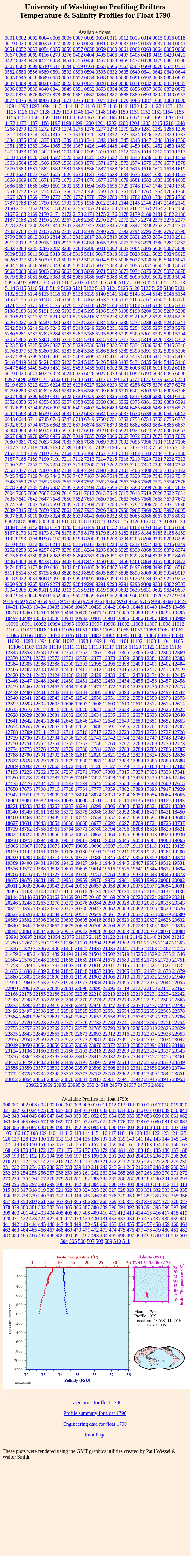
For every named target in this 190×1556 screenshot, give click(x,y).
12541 (25, 698)
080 (157, 1121)
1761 (124, 191)
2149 (180, 203)
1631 (89, 174)
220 (95, 1161)
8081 (180, 516)
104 (183, 1127)
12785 (150, 749)
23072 (109, 1045)
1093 (34, 106)
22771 (67, 1028)
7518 (124, 476)
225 (139, 1161)
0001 (10, 37)
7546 (169, 476)
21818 (136, 965)
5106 (112, 282)
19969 (81, 880)
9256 (169, 578)
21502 (109, 954)
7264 (135, 464)
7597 (124, 487)
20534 (53, 914)
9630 (135, 590)
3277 (124, 242)
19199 (109, 851)
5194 (78, 311)
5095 (10, 282)
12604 (39, 703)
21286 (67, 942)
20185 (95, 897)
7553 (44, 481)
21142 (136, 937)
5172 (21, 305)
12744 (123, 738)
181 (122, 1150)
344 (77, 1195)
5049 (67, 265)
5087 (101, 277)
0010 (101, 37)
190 (15, 1156)
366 (86, 1201)
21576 (25, 960)
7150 (112, 447)
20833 (178, 925)
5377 (21, 351)
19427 (81, 863)
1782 (135, 197)
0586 (33, 72)
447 (60, 1224)
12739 (81, 738)
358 (15, 1201)
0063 (146, 49)
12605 (53, 703)
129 (33, 1138)
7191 (55, 459)
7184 (158, 453)
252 (6, 1173)
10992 (40, 624)
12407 (25, 669)
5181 (124, 305)
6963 (180, 430)
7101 (158, 442)
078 (139, 1121)
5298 (112, 333)
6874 (89, 424)
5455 (89, 368)
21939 (164, 977)
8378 (21, 555)
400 (15, 1212)
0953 (180, 94)
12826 (178, 755)
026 (51, 1110)
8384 (78, 555)
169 (15, 1150)
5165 (124, 299)
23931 (109, 1079)
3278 (135, 242)
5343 (158, 345)
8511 (10, 572)
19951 (67, 880)
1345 (124, 140)
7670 (169, 498)
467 (51, 1230)
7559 (89, 481)
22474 (137, 1005)
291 (166, 1178)
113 (77, 1133)
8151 (101, 527)
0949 (169, 94)
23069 (81, 1045)
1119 (123, 106)
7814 (158, 504)
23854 (25, 1079)
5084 (67, 277)
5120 (66, 288)
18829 (39, 834)
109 (43, 1133)
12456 (150, 681)
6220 (21, 385)
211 (15, 1161)
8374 (180, 550)
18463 (25, 817)
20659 (39, 925)
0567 (123, 66)
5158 (44, 299)
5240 (169, 322)
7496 (101, 476)
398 (183, 1207)
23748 (53, 1073)
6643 (10, 419)
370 (122, 1201)
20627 (150, 920)
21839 (39, 971)
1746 (135, 185)
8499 (158, 567)
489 (60, 1235)
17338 (164, 772)
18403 (137, 812)
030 (86, 1110)
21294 (95, 942)
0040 (169, 43)
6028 (112, 373)
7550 (21, 481)
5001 (101, 248)
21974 (67, 982)
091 (68, 1127)
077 (130, 1121)
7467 (78, 476)
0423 (21, 60)
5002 (112, 248)
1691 (55, 185)
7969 (146, 510)
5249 (89, 328)
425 (51, 1218)
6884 (158, 424)
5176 (67, 305)
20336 (164, 903)
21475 (178, 948)
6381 (146, 402)
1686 (10, 185)
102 (166, 1127)
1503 (55, 151)
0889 (135, 94)
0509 (33, 66)
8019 (44, 516)
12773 (178, 743)
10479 (109, 612)
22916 (123, 1033)
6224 (55, 385)
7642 (33, 498)
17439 (150, 777)
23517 (137, 1062)
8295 (101, 550)
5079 (10, 277)
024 (33, 1110)
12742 (109, 738)
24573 (116, 1085)
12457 (164, 681)
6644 (21, 419)
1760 (112, 191)
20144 (11, 897)
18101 (95, 800)
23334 (150, 1051)
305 (104, 1184)
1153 (157, 111)
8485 (89, 567)
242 (104, 1167)
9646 (33, 595)
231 (6, 1167)
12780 (81, 749)
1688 (33, 185)
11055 (122, 629)
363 (60, 1201)
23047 (178, 1039)
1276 (89, 129)
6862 (55, 424)
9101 (124, 578)
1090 (180, 100)
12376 (81, 658)
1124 (178, 106)
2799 (10, 237)
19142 (25, 851)
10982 (81, 618)
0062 (135, 49)
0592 (67, 72)
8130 (169, 521)
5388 (112, 351)
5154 (180, 294)
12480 (25, 692)
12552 (123, 698)
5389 (124, 351)
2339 (44, 225)
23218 (95, 1051)
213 (33, 1161)
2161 (124, 208)
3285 (33, 248)
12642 (25, 720)
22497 (25, 1011)
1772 (55, 197)
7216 (123, 459)
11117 (108, 646)
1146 (78, 111)
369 (113, 1201)
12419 (178, 669)
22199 (67, 994)
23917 (95, 1079)
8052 (112, 516)
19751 (95, 874)
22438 (67, 1005)
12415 (122, 669)
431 (104, 1218)
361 (42, 1201)
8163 (146, 527)
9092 (67, 578)
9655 (67, 595)
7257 (67, 464)
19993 (137, 880)
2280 (33, 225)
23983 (60, 1085)
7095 (135, 442)
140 (130, 1138)
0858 (158, 89)
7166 (89, 453)
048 (60, 1116)
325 (95, 1190)
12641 (11, 720)
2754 (169, 225)
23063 (67, 1045)
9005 (157, 572)
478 (148, 1230)
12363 (95, 652)
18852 (67, 834)
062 (183, 1116)
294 (6, 1184)
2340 (55, 225)
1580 (21, 168)
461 (183, 1224)
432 (113, 1218)
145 (175, 1138)
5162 (89, 299)
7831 (169, 504)
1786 (180, 197)
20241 (178, 897)
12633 (81, 715)
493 (95, 1235)
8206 (146, 538)
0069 (33, 55)
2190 (44, 220)
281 (77, 1178)
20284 (95, 903)
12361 (67, 652)
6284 (67, 390)
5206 (158, 311)
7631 (180, 493)
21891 (67, 977)
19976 (109, 880)
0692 (146, 77)
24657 (130, 1085)
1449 (124, 146)
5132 (10, 294)
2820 (124, 237)
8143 (44, 527)
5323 (10, 345)
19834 (137, 874)
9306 (33, 590)
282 (86, 1178)
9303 (180, 584)
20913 (67, 931)
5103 (78, 282)
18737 (178, 823)
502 (175, 1235)
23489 (67, 1062)
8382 (55, 555)
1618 (169, 168)
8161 (124, 527)
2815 (67, 237)
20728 (137, 925)
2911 (180, 237)
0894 (158, 94)
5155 (10, 299)
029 (77, 1110)
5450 (44, 368)
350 (130, 1195)
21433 (95, 948)
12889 (11, 766)
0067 (10, 55)
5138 (78, 294)
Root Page (94, 1434)
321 (60, 1190)
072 (86, 1121)
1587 (101, 168)
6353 (21, 402)
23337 (164, 1051)
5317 (123, 339)
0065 (169, 49)
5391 (146, 351)
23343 (178, 1051)
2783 (21, 231)
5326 (44, 345)
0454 (67, 60)
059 (157, 1116)
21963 (39, 982)
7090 (112, 442)
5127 (146, 288)
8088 (44, 521)
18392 (123, 812)
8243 (157, 544)
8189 (180, 533)
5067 (67, 271)
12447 (25, 681)
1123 (167, 106)
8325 (124, 550)
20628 (164, 920)
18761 (53, 829)
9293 (112, 584)
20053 (81, 886)
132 (60, 1138)
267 (139, 1173)
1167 (134, 117)
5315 (100, 339)
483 (6, 1235)
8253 (21, 550)
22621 (53, 1016)
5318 (135, 339)
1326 (146, 134)
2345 (112, 225)
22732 (95, 1022)
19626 (123, 868)
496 (122, 1235)
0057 (78, 49)
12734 (53, 738)
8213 (44, 544)
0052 (21, 49)
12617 (39, 709)
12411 (81, 669)
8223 (112, 544)
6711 (32, 419)
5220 (123, 316)
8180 (112, 533)
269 (157, 1173)
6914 (44, 430)
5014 (66, 254)
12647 (95, 720)
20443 (95, 908)
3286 (44, 248)
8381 (44, 555)
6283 (55, 390)
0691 (135, 77)
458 (157, 1224)
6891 (33, 430)
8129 (157, 521)
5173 (33, 305)
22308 (164, 999)
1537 (158, 157)
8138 (10, 527)
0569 (146, 66)
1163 (89, 117)
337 (15, 1195)
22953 (178, 1033)
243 (113, 1167)
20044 (67, 886)
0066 (180, 49)
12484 (81, 692)
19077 (67, 846)
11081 (81, 635)
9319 (100, 590)
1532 (112, 157)
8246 (169, 544)
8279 (67, 550)
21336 (150, 942)
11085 (122, 635)
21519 (123, 954)
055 (122, 1116)
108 (34, 1133)
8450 (101, 561)
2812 (33, 237)
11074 (54, 635)
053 (104, 1116)
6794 (33, 424)
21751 (178, 960)
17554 (123, 783)
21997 (137, 982)
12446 (11, 681)
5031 (67, 259)
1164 (101, 117)
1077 (101, 100)
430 (95, 1218)
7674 (10, 504)
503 (183, 1235)
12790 (25, 755)
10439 (95, 607)
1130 (67, 111)
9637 (180, 590)
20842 (11, 931)
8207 (158, 538)
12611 (137, 703)
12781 (95, 749)
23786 (109, 1073)
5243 (21, 328)
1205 (145, 123)
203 (130, 1156)
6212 (168, 379)
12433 (137, 675)
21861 (109, 971)
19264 (164, 851)
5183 (146, 305)
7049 (78, 436)
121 (147, 1133)
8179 (101, 533)
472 (95, 1230)
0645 (10, 77)
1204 (134, 123)
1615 (135, 168)
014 (130, 1104)
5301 (146, 333)
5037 (135, 259)
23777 (81, 1073)
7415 (169, 470)
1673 (67, 180)
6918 (89, 430)
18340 (11, 812)
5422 (55, 362)
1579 (10, 168)
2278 (10, 225)
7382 (55, 470)
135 (86, 1138)
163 (148, 1144)
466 (42, 1230)
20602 (53, 920)
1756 (67, 191)
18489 (53, 817)
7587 (55, 487)
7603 (180, 487)
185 (157, 1150)
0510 (44, 66)
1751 (10, 191)
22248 (25, 999)
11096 (54, 641)
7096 (146, 442)
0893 (146, 94)
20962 (137, 931)
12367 (150, 652)
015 (139, 1104)
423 (33, 1218)
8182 (124, 533)
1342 (101, 140)
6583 (21, 413)
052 (95, 1116)
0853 (101, 89)
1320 (89, 134)
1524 (78, 157)
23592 (53, 1068)
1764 (158, 191)
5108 (135, 282)
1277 (101, 129)
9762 (111, 601)
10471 (95, 612)
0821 (44, 83)
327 (113, 1190)
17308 (109, 772)
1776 (67, 197)
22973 (81, 1039)
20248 (25, 903)
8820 (66, 572)
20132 (108, 891)
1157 (22, 117)
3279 (146, 242)
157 (95, 1144)
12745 (137, 738)
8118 (89, 521)
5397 (10, 356)
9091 (55, 578)
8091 (55, 521)
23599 (95, 1068)
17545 (95, 783)
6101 (44, 379)
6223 (44, 385)
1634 (124, 174)
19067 (25, 846)
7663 (124, 498)
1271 (33, 129)
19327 (81, 857)
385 (68, 1207)
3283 (10, 248)
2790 (101, 231)
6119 (112, 379)
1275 (78, 129)
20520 (164, 908)
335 (183, 1190)
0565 (100, 66)
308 (130, 1184)
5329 (78, 345)
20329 (137, 903)
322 (68, 1190)
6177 (146, 379)
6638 (135, 413)
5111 (158, 282)
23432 (109, 1056)
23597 (81, 1068)
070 (68, 1121)
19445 (123, 863)
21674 (95, 960)
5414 (146, 356)
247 (148, 1167)
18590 (137, 817)
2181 (158, 214)
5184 (158, 305)
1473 (21, 151)
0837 (21, 89)
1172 (10, 123)
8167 (10, 533)
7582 (21, 487)
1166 (123, 117)
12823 (137, 755)
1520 (33, 157)
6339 (157, 396)
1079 (124, 100)
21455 (137, 948)
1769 (33, 197)
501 (166, 1235)
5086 (89, 277)
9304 (10, 590)
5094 (180, 277)
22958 (25, 1039)
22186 (53, 994)
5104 (90, 282)
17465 (164, 777)
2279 (21, 225)
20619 (109, 920)
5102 (67, 282)
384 (60, 1207)
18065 (178, 794)
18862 (95, 834)
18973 (25, 840)
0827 (89, 83)
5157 (33, 299)
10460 (25, 612)
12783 (123, 749)
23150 (39, 1051)
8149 (89, 527)
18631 (25, 823)
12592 (11, 703)
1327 (158, 134)
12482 (53, 692)
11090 (163, 635)
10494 (164, 612)
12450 (67, 681)
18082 (39, 800)
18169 (164, 800)
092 (77, 1127)
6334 (100, 396)
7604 (10, 493)
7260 (89, 464)
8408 (21, 561)
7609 (55, 493)
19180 (81, 851)
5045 (21, 265)
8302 (112, 550)
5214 (66, 316)
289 (148, 1178)
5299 (124, 333)
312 (165, 1184)
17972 (39, 794)
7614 (112, 493)
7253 (44, 464)
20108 (39, 891)
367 (95, 1201)
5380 (44, 351)
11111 (68, 646)
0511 (55, 66)
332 (157, 1190)
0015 (157, 37)
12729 (11, 738)
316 (15, 1190)
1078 (112, 100)
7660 (101, 498)
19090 (95, 846)
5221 (135, 316)
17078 (81, 766)
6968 (21, 436)
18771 (81, 829)
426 (60, 1218)
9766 (156, 601)
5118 (43, 288)
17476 (25, 783)
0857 (146, 89)
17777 (95, 789)
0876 (33, 94)
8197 (55, 538)
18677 (95, 823)
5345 (169, 345)
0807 (10, 83)
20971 (164, 931)
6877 (101, 424)
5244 (33, 328)
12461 (39, 686)
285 (113, 1178)
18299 (95, 806)
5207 (169, 311)
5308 (44, 339)
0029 (78, 43)
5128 (157, 288)
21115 (95, 937)
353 (157, 1195)
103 (175, 1127)
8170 (21, 533)
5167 (146, 299)
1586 (89, 168)
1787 (10, 203)
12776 (39, 749)
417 (165, 1212)
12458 (178, 681)
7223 (180, 459)
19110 (137, 846)
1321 (101, 134)
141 (139, 1138)
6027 (101, 373)
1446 (101, 146)
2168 (21, 214)
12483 (67, 692)
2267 (67, 220)
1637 (146, 174)
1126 (22, 111)
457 (148, 1224)
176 (77, 1150)
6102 (56, 379)
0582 (10, 72)
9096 (101, 578)
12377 (95, 658)
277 (42, 1178)
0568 (135, 66)
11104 (163, 641)
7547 (180, 476)
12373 (53, 658)
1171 (179, 117)
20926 (95, 931)
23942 (137, 1079)
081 (166, 1121)
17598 (150, 783)
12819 (81, 755)
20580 (178, 914)
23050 (25, 1045)
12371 (25, 658)
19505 (150, 863)
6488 (158, 407)
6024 (67, 373)
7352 (180, 464)
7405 (135, 470)
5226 (10, 322)
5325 (33, 345)
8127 (146, 521)
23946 (164, 1079)
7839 (10, 510)
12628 (11, 715)
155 (77, 1144)
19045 (123, 840)
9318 (89, 590)
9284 (78, 584)
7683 (33, 504)
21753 (11, 965)
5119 (55, 288)
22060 (11, 988)
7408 (146, 470)
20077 (150, 886)
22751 (164, 1022)
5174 (44, 305)
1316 (55, 134)
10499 (25, 618)
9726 (157, 595)
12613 (164, 703)
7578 (10, 487)
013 (121, 1104)
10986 (137, 618)
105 (7, 1133)
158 (104, 1144)
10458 (11, 612)
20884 (39, 931)
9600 (112, 590)
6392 (10, 407)
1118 (112, 106)
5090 (135, 277)
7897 (78, 510)
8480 (44, 567)
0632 (112, 72)
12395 (95, 664)
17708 (39, 789)
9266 (44, 584)
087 (33, 1127)
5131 (180, 288)
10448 (137, 607)
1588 (112, 168)
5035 (112, 259)
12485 (95, 692)
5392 (158, 351)
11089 (150, 635)
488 (51, 1235)
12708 (11, 732)
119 (129, 1133)
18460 (11, 817)
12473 (123, 686)
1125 (11, 111)
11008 (164, 624)
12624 (137, 709)
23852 (11, 1079)
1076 (89, 100)
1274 (67, 129)
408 (86, 1212)
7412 (158, 470)
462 (6, 1230)
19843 (150, 874)
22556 (150, 1011)
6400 (67, 407)
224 (130, 1161)
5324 (21, 345)
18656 (67, 823)
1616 (146, 168)
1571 (101, 163)
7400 (112, 470)
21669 (81, 960)
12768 (137, 743)
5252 (124, 328)
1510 (101, 151)
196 (68, 1156)
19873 (178, 874)
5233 (89, 322)
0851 (78, 89)
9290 (89, 584)
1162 (78, 117)
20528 (25, 914)
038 (157, 1110)
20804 (150, 925)
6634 (101, 413)
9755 (54, 601)
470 (77, 1230)
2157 (89, 208)
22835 (11, 1033)
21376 (11, 948)
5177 (78, 305)
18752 (25, 829)
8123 (112, 521)
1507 (78, 151)
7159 (33, 453)
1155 (179, 111)
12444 (164, 675)
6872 (67, 424)
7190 (44, 459)
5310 (67, 339)
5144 (146, 294)
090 (60, 1127)
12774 (11, 749)
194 (51, 1156)
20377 (67, 908)
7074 (146, 436)
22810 (150, 1028)
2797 (169, 231)
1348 (158, 140)
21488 (39, 954)
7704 (89, 504)
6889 (21, 430)
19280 (178, 851)
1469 (180, 146)
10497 (11, 618)
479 (157, 1230)
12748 (164, 738)
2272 (124, 220)
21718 (150, 960)
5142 (124, 294)
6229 (112, 385)
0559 (78, 66)
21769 (25, 965)
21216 (177, 937)
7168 (112, 453)
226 (148, 1161)
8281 (78, 550)
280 (68, 1178)
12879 (67, 760)
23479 (25, 1062)
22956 (11, 1039)
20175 (81, 897)
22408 (39, 1005)
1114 (68, 106)
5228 (33, 322)
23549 (178, 1062)
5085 (78, 277)
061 (175, 1116)
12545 (67, 698)
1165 (112, 117)
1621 (10, 174)
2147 (158, 203)
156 (86, 1144)
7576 (180, 481)
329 (130, 1190)
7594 (89, 487)
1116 (90, 106)
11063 (177, 629)
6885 (169, 424)
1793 (67, 203)
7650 (67, 498)
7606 (33, 493)
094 (95, 1127)
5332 (112, 345)
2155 (67, 208)
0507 (10, 66)
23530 (164, 1062)
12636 (123, 715)
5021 (146, 254)
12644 (53, 720)
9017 (180, 572)
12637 (137, 715)
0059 (101, 49)
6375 (135, 402)
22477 (150, 1005)
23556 (11, 1068)
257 (51, 1173)
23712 (11, 1073)
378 (6, 1207)
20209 (123, 897)
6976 (67, 436)
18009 (53, 794)
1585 (78, 168)
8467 (158, 561)
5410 (101, 356)
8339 (135, 550)
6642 (180, 413)
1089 (169, 100)
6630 (55, 413)
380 (24, 1207)
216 (59, 1161)
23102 (164, 1045)
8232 (135, 544)
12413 (108, 669)
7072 (135, 436)
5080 (21, 277)
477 (139, 1230)
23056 (53, 1045)
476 (130, 1230)
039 (166, 1110)
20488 (123, 908)
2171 (55, 214)
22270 (81, 999)
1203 (123, 123)
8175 (67, 533)
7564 (112, 481)
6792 (10, 424)
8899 (135, 572)
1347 (146, 140)
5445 (169, 362)
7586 (44, 487)
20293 (109, 903)
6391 (180, 402)
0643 (169, 72)
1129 (56, 111)
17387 (53, 777)
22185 (39, 994)
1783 (146, 197)
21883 (25, 977)
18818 (150, 829)
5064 (33, 271)
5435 (146, 362)
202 (122, 1156)
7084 (55, 442)
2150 (10, 208)
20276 (81, 903)
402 (33, 1212)
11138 (175, 646)
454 (122, 1224)
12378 (109, 658)
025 (42, 1110)
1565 (33, 163)
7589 (67, 487)
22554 (123, 1011)
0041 (180, 43)
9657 (78, 595)
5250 (101, 328)
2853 (146, 237)
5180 (112, 305)
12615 (11, 709)
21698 (137, 960)
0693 (158, 77)
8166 (180, 527)
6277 (169, 385)
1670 (33, 180)
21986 (109, 982)
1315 (44, 134)
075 (113, 1121)
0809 (21, 83)
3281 (169, 242)
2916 (55, 242)
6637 (124, 413)
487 (42, 1235)
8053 (124, 516)
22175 (25, 994)
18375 (81, 812)
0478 (146, 60)
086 (24, 1127)
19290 (11, 857)
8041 (89, 516)
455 (130, 1224)
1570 (89, 163)
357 (6, 1201)
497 (130, 1235)
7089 (101, 442)
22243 (11, 999)
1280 (135, 129)
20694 (81, 925)
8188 (169, 533)
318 (33, 1190)
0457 (101, 60)
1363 (33, 146)
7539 (146, 476)
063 (6, 1121)
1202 (111, 123)
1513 (135, 151)
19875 (11, 880)
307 (122, 1184)
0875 (21, 94)
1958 (89, 203)
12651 (150, 720)
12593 (25, 703)
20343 (178, 903)
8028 (67, 516)
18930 (178, 834)
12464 (67, 686)
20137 (164, 891)
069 (60, 1121)
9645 (21, 595)
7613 (100, 493)
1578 (180, 163)
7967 (135, 510)
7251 (21, 464)
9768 (168, 601)
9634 (169, 590)
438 (166, 1218)
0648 (33, 77)
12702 (164, 726)
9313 (66, 590)
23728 (25, 1073)
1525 (89, 157)
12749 (178, 738)
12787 (178, 749)
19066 (11, 846)
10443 (123, 607)
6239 (124, 385)
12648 (109, 720)
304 (95, 1184)
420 (6, 1218)
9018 (10, 578)
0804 (169, 77)
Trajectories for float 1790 (95, 1402)
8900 (146, 572)
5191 (44, 311)
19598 (53, 868)
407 (77, 1212)
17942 (11, 794)
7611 (78, 493)
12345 (11, 652)
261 (86, 1173)
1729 (124, 185)
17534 (81, 783)
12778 (53, 749)
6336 (123, 396)
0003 (33, 37)
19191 (95, 851)
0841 (55, 89)
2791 (112, 231)
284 (104, 1178)
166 (175, 1144)
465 (33, 1230)
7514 (112, 476)
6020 (21, 373)
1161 (67, 117)
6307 (10, 396)
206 (157, 1156)
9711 (146, 595)
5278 (169, 328)
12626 (164, 709)
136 (95, 1138)
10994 (53, 624)
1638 (158, 174)
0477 (135, 60)
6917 (78, 430)
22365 (178, 999)
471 (86, 1230)
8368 (146, 550)
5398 (21, 356)
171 (33, 1150)
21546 (178, 954)
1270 (21, 129)
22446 (95, 1005)
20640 (11, 925)
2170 (44, 214)
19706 (11, 874)
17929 (178, 789)
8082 (10, 521)
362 (51, 1201)
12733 (39, 738)
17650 (11, 789)
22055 (178, 982)
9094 (78, 578)
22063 (25, 988)
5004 (135, 248)
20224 (150, 897)
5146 (169, 294)
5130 (168, 288)
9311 (44, 590)
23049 (11, 1045)
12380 (137, 658)
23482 (39, 1062)
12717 (95, 732)
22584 (11, 1016)
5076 (158, 271)
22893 (95, 1033)
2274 (146, 220)
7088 (89, 442)
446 (51, 1224)
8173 (44, 533)
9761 (100, 601)
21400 (53, 948)
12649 (123, 720)
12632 (67, 715)
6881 (124, 424)
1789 (33, 203)
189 (6, 1156)
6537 (180, 407)
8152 (112, 527)
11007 (150, 624)
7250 (10, 464)
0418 (146, 55)
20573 (150, 914)
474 (113, 1230)
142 (148, 1138)
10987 (150, 618)
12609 (109, 703)
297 (33, 1184)
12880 (81, 760)
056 (130, 1116)
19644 (150, 868)
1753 (33, 191)
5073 (124, 271)
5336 (146, 345)
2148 (169, 203)
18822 (11, 834)
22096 (109, 988)
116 (103, 1133)
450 (86, 1224)
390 (113, 1207)
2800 (21, 237)
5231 (67, 322)
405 (60, 1212)
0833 (158, 83)
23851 (178, 1073)
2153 (44, 208)
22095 (95, 988)
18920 (164, 834)
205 (148, 1156)
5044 (10, 265)
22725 (67, 1022)
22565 (164, 1011)
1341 (89, 140)
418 (174, 1212)
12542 (39, 698)
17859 (109, 789)
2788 (78, 231)
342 (60, 1195)
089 (51, 1127)
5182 (135, 305)
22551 (109, 1011)
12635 (109, 715)
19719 (39, 874)
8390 (101, 555)
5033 (89, 259)
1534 (124, 157)
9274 (55, 584)
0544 (66, 66)
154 (68, 1144)
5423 (67, 362)
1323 (124, 134)
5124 (112, 288)
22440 (81, 1005)
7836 (180, 504)
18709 (137, 823)
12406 (11, 669)
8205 (135, 538)
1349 (169, 140)
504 (64, 1241)
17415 (81, 777)
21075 (68, 937)
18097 (67, 800)
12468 (81, 686)
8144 (55, 527)
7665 (135, 498)
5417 (180, 356)
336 (6, 1195)
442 (15, 1224)
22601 (25, 1016)
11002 (123, 624)
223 (121, 1161)
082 (175, 1121)
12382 (164, 658)
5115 (21, 288)
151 (42, 1144)
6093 (146, 373)
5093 (169, 277)
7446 (55, 476)
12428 (81, 675)
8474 (10, 567)
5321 (169, 339)
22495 (178, 1005)
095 (104, 1127)
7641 (21, 498)
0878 (55, 94)
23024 (137, 1039)
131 (51, 1138)
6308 (21, 396)
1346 (135, 140)
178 (95, 1150)
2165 (169, 208)
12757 (81, 743)
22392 (25, 1005)
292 (175, 1178)
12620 (81, 709)
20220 (137, 897)
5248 (78, 328)
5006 (158, 248)
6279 (10, 390)
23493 (81, 1062)
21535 (164, 954)
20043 (53, 886)
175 (68, 1150)
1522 (55, 157)
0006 (67, 37)
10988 (164, 618)
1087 (146, 100)
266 (130, 1173)
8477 (33, 567)
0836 (10, 89)
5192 (55, 311)
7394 (89, 470)
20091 (178, 886)
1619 (180, 168)
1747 (146, 185)
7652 (78, 498)
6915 (55, 430)
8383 (67, 555)
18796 (123, 829)
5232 (78, 322)
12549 (81, 698)
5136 (55, 294)
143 (157, 1138)
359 (24, 1201)
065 (24, 1121)
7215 (112, 459)
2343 (89, 225)
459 (166, 1224)
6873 (78, 424)
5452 (67, 368)
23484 (53, 1062)
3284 (21, 248)
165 (166, 1144)
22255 (39, 999)
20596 (39, 920)
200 (104, 1156)
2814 (55, 237)
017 (157, 1104)
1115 (79, 106)
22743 (137, 1022)
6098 (21, 379)
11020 (67, 629)
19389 (11, 863)
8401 (180, 555)
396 (166, 1207)
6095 (169, 373)
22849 (39, 1033)
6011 (157, 368)
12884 (137, 760)
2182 (169, 214)
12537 (178, 692)
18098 (81, 800)
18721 (150, 823)
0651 (67, 77)
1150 (123, 111)
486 (33, 1235)
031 (95, 1110)
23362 (25, 1056)
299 (51, 1184)
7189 (33, 459)
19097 (109, 846)
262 (95, 1173)
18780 (95, 829)
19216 (136, 851)
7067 (124, 436)
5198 (124, 311)
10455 (164, 607)
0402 (78, 55)
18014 (81, 794)
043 (15, 1116)
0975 (21, 100)
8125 (123, 521)
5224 (169, 316)
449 (77, 1224)
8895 (100, 572)
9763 (122, 601)
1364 (44, 146)
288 (139, 1178)
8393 (135, 555)
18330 (178, 806)
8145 (67, 527)
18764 (67, 829)
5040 (169, 259)
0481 (169, 60)
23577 (39, 1068)
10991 (26, 624)
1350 (180, 140)
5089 (124, 277)
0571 (169, 66)
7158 (21, 453)
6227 (89, 385)
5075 (146, 271)
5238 (146, 322)
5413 (135, 356)
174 (60, 1150)
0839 (33, 89)
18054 (150, 794)
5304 (180, 333)
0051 (10, 49)
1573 (124, 163)
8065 (135, 516)
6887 (180, 424)
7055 (89, 436)
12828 (25, 760)
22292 (150, 999)
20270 (53, 903)
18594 (150, 817)
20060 (122, 886)
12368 (164, 652)
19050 (137, 840)
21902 (95, 977)
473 (104, 1230)
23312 (137, 1051)
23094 (150, 1045)
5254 (135, 328)
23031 (150, 1039)
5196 (101, 311)
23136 (25, 1051)
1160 (56, 117)
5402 (67, 356)
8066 (146, 516)
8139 (21, 527)
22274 (95, 999)
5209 (10, 316)
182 (130, 1150)
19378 (178, 857)
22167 (178, 988)
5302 (158, 333)
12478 (178, 686)
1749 (169, 185)
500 (157, 1235)
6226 (78, 385)
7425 (10, 476)
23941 (123, 1079)
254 (24, 1173)
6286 (89, 390)
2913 (21, 242)
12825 (164, 755)
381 (33, 1207)
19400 (25, 863)
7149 (100, 447)
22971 (53, 1039)
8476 (21, 567)
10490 (150, 612)
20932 (109, 931)
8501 (169, 567)
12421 (25, 675)
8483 (78, 567)
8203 (112, 538)
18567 (123, 817)
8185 (158, 533)
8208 (169, 538)
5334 (135, 345)
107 (25, 1133)
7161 (55, 453)
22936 (164, 1033)
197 (77, 1156)
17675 (25, 789)
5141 (112, 294)
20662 (53, 925)
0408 (135, 55)
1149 (112, 111)
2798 (180, 231)
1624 (44, 174)
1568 (67, 163)
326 (104, 1190)
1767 (10, 197)
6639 (146, 413)
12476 (150, 686)
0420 (169, 55)
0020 (21, 43)
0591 (55, 72)
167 (183, 1144)
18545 (81, 817)
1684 (169, 180)
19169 (53, 851)
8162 (135, 527)
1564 (21, 163)
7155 (169, 447)
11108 (41, 646)
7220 (146, 459)
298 (42, 1184)
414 (139, 1212)
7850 (44, 510)
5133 (21, 294)
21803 (67, 965)
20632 (178, 920)
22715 (11, 1022)
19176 (67, 851)
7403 (124, 470)
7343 (146, 464)
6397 (55, 407)
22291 (137, 999)
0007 (78, 37)
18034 (123, 794)
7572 (158, 481)
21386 (39, 948)
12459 (11, 686)
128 (24, 1138)
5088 (112, 277)
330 (139, 1190)
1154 (168, 111)
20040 (39, 886)
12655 (25, 726)
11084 (108, 635)
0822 (55, 83)
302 (77, 1184)
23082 (137, 1045)
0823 (67, 83)
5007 (169, 248)
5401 (55, 356)
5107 (124, 282)
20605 (81, 920)
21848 (81, 971)
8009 (21, 516)
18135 (136, 800)
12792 (53, 755)
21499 (81, 954)
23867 (53, 1079)
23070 (95, 1045)
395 (157, 1207)
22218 (123, 994)
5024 (169, 254)
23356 (11, 1056)
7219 (135, 459)
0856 (135, 89)
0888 (124, 94)
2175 (101, 214)
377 (183, 1201)
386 (77, 1207)
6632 (78, 413)
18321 (150, 806)
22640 (67, 1016)
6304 (158, 390)
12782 (109, 749)
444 (33, 1224)
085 (15, 1127)
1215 (157, 123)
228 (165, 1161)
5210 (21, 316)
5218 (112, 316)
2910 (169, 237)
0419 (157, 55)
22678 (137, 1016)
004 (42, 1104)
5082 (44, 277)
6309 (33, 396)
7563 (101, 481)
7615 (123, 493)
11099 (95, 641)
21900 (81, 977)
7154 (157, 447)
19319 (67, 857)
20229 (164, 897)
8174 (55, 533)
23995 (74, 1085)
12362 (81, 652)
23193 (81, 1051)
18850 (53, 834)
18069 (11, 800)
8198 (67, 538)
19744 (67, 874)
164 (157, 1144)
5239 (158, 322)
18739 (11, 829)
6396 (44, 407)
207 (166, 1156)
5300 (135, 333)
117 (112, 1133)
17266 (53, 772)
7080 (10, 442)
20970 (150, 931)
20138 (178, 891)
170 (24, 1150)
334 (175, 1190)
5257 (158, 328)
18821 (178, 829)
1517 (180, 151)
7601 (169, 487)
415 (148, 1212)
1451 (146, 146)
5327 (55, 345)
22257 (53, 999)
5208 (180, 311)
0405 (100, 55)
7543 (158, 476)
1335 (21, 140)
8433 (44, 561)
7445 (44, 476)
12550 (95, 698)
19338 (95, 857)
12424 (53, 675)
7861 (67, 510)
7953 (112, 510)
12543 (53, 698)
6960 (169, 430)
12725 (150, 732)
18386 (95, 812)
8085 (21, 521)
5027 (21, 259)
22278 (109, 999)
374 (157, 1201)
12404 (178, 664)
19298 (25, 857)
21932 (150, 977)
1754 (44, 191)
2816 (78, 237)
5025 (180, 254)
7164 (67, 453)
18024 (95, 794)
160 (122, 1144)
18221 (11, 806)
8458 (124, 561)
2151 (21, 208)
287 (130, 1178)
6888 (10, 430)
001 (15, 1104)
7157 (10, 453)
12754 (53, 743)
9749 (8, 601)
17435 (137, 777)
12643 (39, 720)
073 (95, 1121)
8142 (33, 527)
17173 (164, 766)
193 (42, 1156)
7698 (55, 504)
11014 (12, 629)
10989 (178, 618)
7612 (89, 493)
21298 (109, 942)
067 (42, 1121)
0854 (112, 89)
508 (99, 1241)
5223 (157, 316)
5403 (78, 356)
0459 (124, 60)
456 (139, 1224)
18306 (109, 806)
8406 (10, 561)
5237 (135, 322)
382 (42, 1207)
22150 (150, 988)
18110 (109, 800)
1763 (146, 191)
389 (104, 1207)
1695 (101, 185)
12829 (39, 760)
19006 (53, 840)
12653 (178, 720)
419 (183, 1212)
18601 (164, 817)
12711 (39, 732)
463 (15, 1230)
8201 (101, 538)
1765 (169, 191)
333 (166, 1190)
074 (104, 1121)
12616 (25, 709)
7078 (169, 436)
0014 (146, 37)
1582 (44, 168)
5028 (33, 259)
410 (104, 1212)
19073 (53, 846)
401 (24, 1212)
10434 (39, 607)
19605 (81, 868)
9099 (112, 578)
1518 (10, 157)
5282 (33, 333)
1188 (44, 123)
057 (139, 1116)
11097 (68, 641)
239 (77, 1167)
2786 (55, 231)
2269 (89, 220)
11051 (81, 629)
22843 (25, 1033)
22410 (53, 1005)
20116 (81, 891)
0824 (78, 83)
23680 (164, 1068)
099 (139, 1127)
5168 (158, 299)
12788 (11, 755)
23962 (32, 1085)
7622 (169, 493)
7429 (33, 476)
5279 (180, 328)
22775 (81, 1028)
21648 (39, 960)
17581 (137, 783)
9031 (33, 578)
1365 (55, 146)
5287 (78, 333)
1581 (33, 168)
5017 (100, 254)
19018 (95, 840)
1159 (44, 117)
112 (68, 1133)
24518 (102, 1085)
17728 (67, 789)
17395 (67, 777)
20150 (39, 897)
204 (139, 1156)
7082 (33, 442)
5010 (21, 254)
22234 (164, 994)
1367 (78, 146)
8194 (33, 538)
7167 (101, 453)
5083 (55, 277)
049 (68, 1116)
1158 (33, 117)
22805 (137, 1028)
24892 (157, 1085)
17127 (109, 766)
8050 (101, 516)
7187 (10, 459)
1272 (44, 129)
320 (51, 1190)
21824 (150, 965)
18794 (109, 829)
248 (157, 1167)
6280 (21, 390)
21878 (164, 971)
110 (51, 1133)
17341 (178, 772)
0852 (89, 89)
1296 (180, 129)
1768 (21, 197)
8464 (146, 561)
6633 (89, 413)
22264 (67, 999)
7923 (89, 510)
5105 (101, 282)
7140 (78, 447)
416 (157, 1212)
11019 (54, 629)
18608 (178, 817)
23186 (67, 1051)
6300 (112, 390)
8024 (55, 516)
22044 (164, 982)
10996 (81, 624)
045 (33, 1116)
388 (95, 1207)
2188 (21, 220)
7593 (78, 487)
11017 (26, 629)
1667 (180, 174)
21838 (25, 971)
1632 (101, 174)
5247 (67, 328)
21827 (164, 965)
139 (122, 1138)
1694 (89, 185)
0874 (10, 94)
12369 (178, 652)
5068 (78, 271)
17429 (123, 777)
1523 (67, 157)
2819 (112, 237)
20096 (11, 891)
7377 (21, 470)
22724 (53, 1022)
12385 (25, 664)
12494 (137, 692)
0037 (158, 43)
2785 (44, 231)
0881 (78, 94)
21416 (67, 948)
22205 (81, 994)
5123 (100, 288)
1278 (112, 129)
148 (15, 1144)
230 (183, 1161)
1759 (101, 191)
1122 (156, 106)
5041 (180, 259)
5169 (169, 299)
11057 (136, 629)
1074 (67, 100)
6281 (33, 390)
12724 (136, 732)
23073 (123, 1045)
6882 (135, 424)
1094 (45, 106)
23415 (95, 1056)
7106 (180, 442)
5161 (78, 299)
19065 (178, 840)
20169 (67, 897)
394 (148, 1207)
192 (33, 1156)
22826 (164, 1028)
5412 (123, 356)
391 (122, 1207)
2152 (33, 208)
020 (183, 1104)
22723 (39, 1022)
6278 (180, 385)
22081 (67, 988)
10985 (123, 618)
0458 (112, 60)
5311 (78, 339)
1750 (180, 185)
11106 (14, 646)
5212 (44, 316)
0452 (44, 60)
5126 (134, 288)
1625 (55, 174)
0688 (101, 77)
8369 (158, 550)
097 (122, 1127)
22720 (25, 1022)
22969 (39, 1039)
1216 (168, 123)
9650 (44, 595)
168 (6, 1150)
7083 (44, 442)
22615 (39, 1016)
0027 (55, 43)
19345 (109, 857)
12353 (25, 652)
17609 (164, 783)
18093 (53, 800)
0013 (135, 37)
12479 (11, 692)
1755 (55, 191)
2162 (135, 208)
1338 (55, 140)
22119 (123, 988)
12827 (11, 760)
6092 (135, 373)
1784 (158, 197)
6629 (44, 413)
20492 (137, 908)
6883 (146, 424)
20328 (123, 903)
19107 (123, 846)
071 (77, 1121)
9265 (33, 584)
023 (24, 1110)
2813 (44, 237)
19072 (39, 846)
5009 (10, 254)
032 (104, 1110)
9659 (89, 595)
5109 (147, 282)
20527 (11, 914)
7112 (21, 447)
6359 (89, 402)
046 (42, 1116)
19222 (150, 851)
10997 (95, 624)
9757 (65, 601)
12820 (95, 755)
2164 (158, 208)
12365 (123, 652)
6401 (78, 407)
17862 (123, 789)
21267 (25, 942)
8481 (55, 567)
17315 (123, 772)
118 (120, 1133)
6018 (180, 368)
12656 (39, 726)
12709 (25, 732)
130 (42, 1138)
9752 (31, 601)
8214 (55, 544)
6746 (55, 419)
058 (148, 1116)
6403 (89, 407)
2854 (158, 237)
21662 (53, 960)
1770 (44, 197)
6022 (44, 373)
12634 (95, 715)
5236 (124, 322)
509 (108, 1241)
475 (122, 1230)
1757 (78, 191)
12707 (178, 726)
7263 (124, 464)
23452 (150, 1056)
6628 (33, 413)
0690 (124, 77)
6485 (135, 407)
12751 (25, 743)
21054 (54, 937)
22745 (150, 1022)
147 (6, 1144)
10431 (11, 607)
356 (183, 1195)
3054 (89, 242)
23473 (11, 1062)
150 (33, 1144)
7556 (55, 481)
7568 (135, 481)
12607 (81, 703)
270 (166, 1173)
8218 (100, 544)
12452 (95, 681)
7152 (135, 447)
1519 (21, 157)
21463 (150, 948)
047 (51, 1116)
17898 (150, 789)
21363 (178, 942)
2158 (101, 208)
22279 (123, 999)
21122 (109, 937)
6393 (21, 407)
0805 (180, 77)
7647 (44, 498)
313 (174, 1184)
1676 (89, 180)
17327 (137, 772)
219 (86, 1161)
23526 (150, 1062)
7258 (78, 464)
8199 (78, 538)
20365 (53, 908)
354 (166, 1195)
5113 (180, 282)
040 (175, 1110)
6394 (33, 407)
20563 (123, 914)
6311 (55, 396)
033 (113, 1110)
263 (104, 1173)
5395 (169, 351)
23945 (150, 1079)
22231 (150, 994)
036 (139, 1110)
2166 (180, 208)
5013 (55, 254)
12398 (123, 664)
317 (24, 1190)
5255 (146, 328)
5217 (100, 316)
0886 (101, 94)
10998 (109, 624)
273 (6, 1178)
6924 (158, 430)
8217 (89, 544)
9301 (158, 584)
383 (51, 1207)
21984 (95, 982)
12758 (95, 743)
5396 (180, 351)
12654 (11, 726)
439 (175, 1218)
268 (148, 1173)
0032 (112, 43)
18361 (39, 812)
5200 (146, 311)
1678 (112, 180)
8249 (180, 544)
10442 (109, 607)
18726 (164, 823)
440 (183, 1218)
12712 (53, 732)
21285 (53, 942)
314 (183, 1184)
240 (86, 1167)
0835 (180, 83)
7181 (124, 453)
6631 (67, 413)
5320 (157, 339)
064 (15, 1121)
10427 (180, 601)
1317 (67, 134)
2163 (146, 208)
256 (42, 1173)
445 (42, 1224)
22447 (109, 1005)
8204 (124, 538)
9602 (123, 590)
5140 (101, 294)
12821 (109, 755)
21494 (67, 954)
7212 (78, 459)
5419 (21, 362)
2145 (135, 203)
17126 (95, 766)
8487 (112, 567)
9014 (169, 572)
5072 (112, 271)
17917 (164, 789)
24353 (88, 1085)
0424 (33, 60)
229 (174, 1161)
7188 (21, 459)
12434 (150, 675)
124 (173, 1133)
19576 (11, 868)
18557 (109, 817)
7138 (55, 447)
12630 (39, 715)
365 (77, 1201)
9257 (180, 578)
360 (33, 1201)
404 (51, 1212)
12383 (178, 658)
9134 (146, 578)
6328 (78, 396)
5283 (44, 333)
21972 (53, 982)
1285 (169, 129)
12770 (164, 743)
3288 (67, 248)
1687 (21, 185)
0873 (180, 89)
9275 (67, 584)
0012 (123, 37)
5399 (33, 356)
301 (68, 1184)
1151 (134, 111)
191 (24, 1156)
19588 (39, 868)
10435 (53, 607)
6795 (44, 424)
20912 (53, 931)
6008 (135, 368)
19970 (95, 880)
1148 (101, 111)
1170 (168, 117)
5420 (33, 362)
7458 (67, 476)
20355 (25, 908)
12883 (123, 760)
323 (77, 1190)
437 (157, 1218)
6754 (146, 419)
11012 (178, 624)
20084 (164, 886)
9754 (43, 601)
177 (86, 1150)
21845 (67, 971)
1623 (33, 174)
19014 (67, 840)
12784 (137, 749)
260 (77, 1173)
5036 (124, 259)
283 (95, 1178)
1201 (100, 123)
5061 (180, 265)
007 (68, 1104)
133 (68, 1138)
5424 (78, 362)
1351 (10, 146)
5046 (33, 265)
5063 (21, 271)
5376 (10, 351)
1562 (180, 157)
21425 (81, 948)
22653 (95, 1016)
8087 (33, 521)
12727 (164, 732)
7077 (158, 436)
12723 (122, 732)
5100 (44, 282)
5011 (32, 254)
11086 (136, 635)
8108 (67, 521)
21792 (53, 965)
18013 (67, 794)
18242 (39, 806)
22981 (95, 1039)
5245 (44, 328)
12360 (53, 652)
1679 (124, 180)
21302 (123, 942)
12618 (53, 709)
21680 (123, 960)
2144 (124, 203)
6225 (67, 385)
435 (139, 1218)
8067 (158, 516)
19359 (150, 857)
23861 (39, 1079)
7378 (33, 470)
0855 (124, 89)
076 (122, 1121)
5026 (10, 259)
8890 (89, 572)
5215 (78, 316)
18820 (164, 829)
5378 (33, 351)
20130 (95, 891)
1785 (169, 197)
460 (175, 1224)
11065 (12, 635)
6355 (44, 402)
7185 (169, 453)
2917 (67, 242)
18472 (39, 817)
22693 (150, 1016)
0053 (33, 49)
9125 (135, 578)
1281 (146, 129)
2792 (124, 231)
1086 (135, 100)
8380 (33, 555)
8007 (10, 516)
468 (60, 1230)
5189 (21, 311)
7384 (67, 470)
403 (42, 1212)
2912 (10, 242)
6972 (44, 436)
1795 (78, 203)
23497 (95, 1062)
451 (95, 1224)
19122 (164, 846)
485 (24, 1235)
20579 (164, 914)
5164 (112, 299)
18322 (164, 806)
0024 (33, 43)
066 (33, 1121)
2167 (10, 214)
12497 (164, 692)
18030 (109, 794)
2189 (33, 220)
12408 (39, 669)
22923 (137, 1033)
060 (166, 1116)
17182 (178, 766)
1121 (145, 106)
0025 (44, 43)
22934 (150, 1033)
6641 (169, 413)
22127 (136, 988)
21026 (40, 937)
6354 (33, 402)
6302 (135, 390)
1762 (135, 191)
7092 (124, 442)
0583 (21, 72)
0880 (67, 94)
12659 (81, 726)
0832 (146, 83)
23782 (95, 1073)
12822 (123, 755)
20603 (67, 920)
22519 (67, 1011)
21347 (164, 942)
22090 (81, 988)
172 (42, 1150)
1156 (11, 117)
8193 (21, 538)
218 (77, 1161)
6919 (101, 430)
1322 (112, 134)
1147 (89, 111)
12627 (178, 709)
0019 (10, 43)
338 (24, 1195)
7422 (180, 470)
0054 (44, 49)
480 (166, 1230)
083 (183, 1121)
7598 (135, 487)
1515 (157, 151)
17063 (53, 766)
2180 (146, 214)
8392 (124, 555)
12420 (11, 675)
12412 (95, 669)
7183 (146, 453)
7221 (157, 459)
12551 (109, 698)
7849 (33, 510)
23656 (150, 1068)
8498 (146, 567)
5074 (135, 271)
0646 (21, 77)
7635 (10, 498)
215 (50, 1161)
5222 (146, 316)
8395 (158, 555)
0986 (44, 100)
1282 (158, 129)
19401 (39, 863)
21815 (122, 965)
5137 (67, 294)
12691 (109, 726)
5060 (169, 265)
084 (6, 1127)
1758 (89, 191)
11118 (121, 646)
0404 (89, 55)
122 (156, 1133)
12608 (95, 703)
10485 (123, 612)
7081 (21, 442)
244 (122, 1167)
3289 (78, 248)
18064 (164, 794)
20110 (67, 891)
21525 (137, 954)
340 (42, 1195)
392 (130, 1207)
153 (60, 1144)
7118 (32, 447)
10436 (67, 607)
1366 (67, 146)
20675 (67, 925)
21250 (11, 942)
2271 (112, 220)
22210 (95, 994)
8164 (158, 527)
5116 (32, 288)
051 (86, 1116)
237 (60, 1167)
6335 (112, 396)
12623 (123, 709)
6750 (100, 419)
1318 (78, 134)
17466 (178, 777)
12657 (53, 726)
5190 (33, 311)
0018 (180, 37)
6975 (55, 436)
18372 (67, 812)
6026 (89, 373)
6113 (78, 379)
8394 (146, 555)
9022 (21, 578)
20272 (67, 903)
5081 (33, 277)
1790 (44, 203)
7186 (180, 453)
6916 (67, 430)
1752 (21, 191)
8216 (78, 544)
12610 (123, 703)
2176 (112, 214)
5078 (180, 271)
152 (51, 1144)
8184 (146, 533)
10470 (81, 612)
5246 (55, 328)
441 (6, 1224)
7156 (180, 447)
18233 (25, 806)
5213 (55, 316)
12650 (137, 720)
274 (15, 1178)
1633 (112, 174)
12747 (150, 738)
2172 (67, 214)
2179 (135, 214)
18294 (81, 806)
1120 (134, 106)
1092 (23, 106)
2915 (44, 242)
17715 (53, 789)
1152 (145, 111)
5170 (180, 299)
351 (139, 1195)
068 (51, 1121)
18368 (53, 812)
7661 (112, 498)
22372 (11, 1005)
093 (86, 1127)
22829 (178, 1028)
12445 (178, 675)
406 (68, 1212)
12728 (178, 732)
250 (175, 1167)
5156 (21, 299)
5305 (10, 339)
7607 (44, 493)
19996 (150, 880)
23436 (123, 1056)
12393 (81, 664)
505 (73, 1241)
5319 (146, 339)
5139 (89, 294)
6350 (180, 396)
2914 (33, 242)
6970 (33, 436)
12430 (109, 675)
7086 (78, 442)
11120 (135, 646)
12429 (95, 675)
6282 (44, 390)
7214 (100, 459)
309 (139, 1184)
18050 (137, 794)
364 (68, 1201)
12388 (53, 664)
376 (175, 1201)
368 (104, 1201)
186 (166, 1150)
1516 (169, 151)
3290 (89, 248)
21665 (67, 960)
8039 (78, 516)
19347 (123, 857)
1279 (124, 129)
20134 (122, 891)
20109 (53, 891)
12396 (109, 664)
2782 (10, 231)
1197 (55, 123)
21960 (25, 982)
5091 (146, 277)
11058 (150, 629)
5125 (123, 288)
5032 (78, 259)
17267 (67, 772)
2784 (33, 231)
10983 (95, 618)
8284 (89, 550)
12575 (178, 698)
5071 (101, 271)
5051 (89, 265)
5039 (158, 259)
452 (104, 1224)
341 (51, 1195)
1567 (55, 163)
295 (15, 1184)
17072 (67, 766)
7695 (44, 504)
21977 (81, 982)
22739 (109, 1022)
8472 (180, 561)
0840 (44, 89)
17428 (109, 777)
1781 (124, 197)
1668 (10, 180)
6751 (112, 419)
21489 (53, 954)
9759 (88, 601)
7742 (101, 504)
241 (95, 1167)
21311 (137, 942)
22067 (39, 988)
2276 (169, 220)
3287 (55, 248)
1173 (21, 123)
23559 (25, 1068)
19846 (164, 874)
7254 (55, 464)
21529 (150, 954)
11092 (13, 641)
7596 (112, 487)
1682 (146, 180)
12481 (39, 692)
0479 (158, 60)
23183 (53, 1051)
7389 (78, 470)
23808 (137, 1073)
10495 (178, 612)
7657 (89, 498)
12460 (25, 686)
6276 (158, 385)
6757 (180, 419)
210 (6, 1161)
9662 (112, 595)
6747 (66, 419)
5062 (10, 271)
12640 (178, 715)
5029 (44, 259)
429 (86, 1218)
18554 (95, 817)
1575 (146, 163)
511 (126, 1241)
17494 (39, 783)
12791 (39, 755)
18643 (39, 823)
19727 (53, 874)
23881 (81, 1079)
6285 (78, 390)
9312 (55, 590)
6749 (89, 419)
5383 (67, 351)
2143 (112, 203)
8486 (101, 567)
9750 (20, 601)
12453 (109, 681)
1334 (10, 140)
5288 (89, 333)
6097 (10, 379)
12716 (81, 732)
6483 (112, 407)
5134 (33, 294)
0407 (123, 55)
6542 (10, 413)
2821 (135, 237)
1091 (11, 106)
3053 (78, 242)
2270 (101, 220)
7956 (124, 510)
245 (130, 1167)
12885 (150, 760)
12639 (164, 715)
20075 (136, 886)
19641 (137, 868)
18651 (53, 823)
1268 (10, 129)
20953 (123, 931)
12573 (164, 698)
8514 (21, 572)
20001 (164, 880)
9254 (158, 578)
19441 (95, 863)
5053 (112, 265)
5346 (180, 345)
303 (86, 1184)
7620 (157, 493)
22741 (123, 1022)
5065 (44, 271)
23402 (67, 1056)
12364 (109, 652)
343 (68, 1195)
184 (148, 1150)
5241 (180, 322)
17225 (25, 772)
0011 (112, 37)
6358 (78, 402)
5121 (77, 288)
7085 (67, 442)
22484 (164, 1005)
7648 (55, 498)
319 (42, 1190)
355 (175, 1195)
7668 (158, 498)
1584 (67, 168)
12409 (53, 669)
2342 (78, 225)
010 (95, 1104)
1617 (158, 168)
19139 (11, 851)
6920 (112, 430)
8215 (66, 544)
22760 (39, 1028)
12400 (137, 664)
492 (86, 1235)
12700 (137, 726)
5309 (55, 339)
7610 (67, 493)
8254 (33, 550)
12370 (11, 658)
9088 (44, 578)
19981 (123, 880)
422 (24, 1218)
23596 (67, 1068)
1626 (67, 174)
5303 (169, 333)
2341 (67, 225)
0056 (67, 49)
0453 (55, 60)
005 (51, 1104)
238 (68, 1167)
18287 (67, 806)
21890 (53, 977)
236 (51, 1167)
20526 (178, 908)
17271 (81, 772)
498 (139, 1235)
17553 (109, 783)
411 (112, 1212)
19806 (123, 874)
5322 (180, 339)
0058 (89, 49)
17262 (39, 772)
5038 (146, 259)
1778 (89, 197)
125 (182, 1133)
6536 (169, 407)
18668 (81, 823)
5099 (33, 282)
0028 (67, 43)
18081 (25, 800)
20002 (178, 880)
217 (68, 1161)
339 (33, 1195)
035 (130, 1110)
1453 (169, 146)
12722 (108, 732)
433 (122, 1218)
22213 (109, 994)
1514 (146, 151)
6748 (78, 419)
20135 (136, 891)
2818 (101, 237)
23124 (11, 1051)
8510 (180, 567)
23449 (137, 1056)
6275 (146, 385)
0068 (21, 55)
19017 (81, 840)
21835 (11, 971)
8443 (67, 561)
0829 (112, 83)
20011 (11, 886)
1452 (158, 146)
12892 (25, 766)
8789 (32, 572)
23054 (39, 1045)
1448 (112, 146)
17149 (123, 766)
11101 (123, 641)
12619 (67, 709)
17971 (25, 794)
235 (42, 1167)
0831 (135, 83)
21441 (123, 948)
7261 (101, 464)
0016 (169, 37)
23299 (123, 1051)
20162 (53, 897)
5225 (180, 316)
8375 (10, 555)
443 (24, 1224)
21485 (25, 954)
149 (24, 1144)
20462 (109, 908)
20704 (109, 925)
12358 (39, 652)
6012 (169, 368)
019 (174, 1104)
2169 (33, 214)
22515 (53, 1011)
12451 (81, 681)
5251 (112, 328)
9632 (157, 590)
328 (122, 1190)
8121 (100, 521)
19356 (137, 857)
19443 (109, 863)
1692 (67, 185)
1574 (135, 163)
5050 (78, 265)
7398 (101, 470)
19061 (150, 840)
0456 (89, 60)
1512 (123, 151)
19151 (39, 851)
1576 (158, 163)
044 (24, 1116)
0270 (55, 55)
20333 (150, 903)
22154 (164, 988)
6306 (180, 390)
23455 (164, 1056)
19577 (25, 868)
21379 (25, 948)
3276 (112, 242)
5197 (112, 311)
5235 (112, 322)
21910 (123, 977)
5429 (112, 362)
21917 (137, 977)
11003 (137, 624)
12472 (109, 686)
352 (148, 1195)
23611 (137, 1068)
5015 (78, 254)
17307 (95, 772)
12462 (53, 686)
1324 (135, 134)
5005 (146, 248)
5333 (124, 345)
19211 (123, 851)
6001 (101, 368)
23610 (123, 1068)
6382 (158, 402)
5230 (55, 322)
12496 (150, 692)
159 (113, 1144)
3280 (158, 242)
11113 (95, 646)
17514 (53, 783)
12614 (178, 703)
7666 (146, 498)
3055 (101, 242)
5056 (135, 265)
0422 (10, 60)
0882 (89, 94)
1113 (57, 106)
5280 (10, 333)
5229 (44, 322)
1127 (33, 111)
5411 (112, 356)
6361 (112, 402)
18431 (164, 812)
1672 (55, 180)
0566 (112, 66)
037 (148, 1110)
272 (183, 1173)
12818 (67, 755)
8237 (146, 544)
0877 (44, 94)
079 (148, 1121)
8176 (78, 533)
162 (139, 1144)
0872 (169, 89)
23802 (123, 1073)
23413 (81, 1056)
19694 (178, 868)
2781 (180, 225)
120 (138, 1133)
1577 (169, 163)
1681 (135, 180)
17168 (150, 766)
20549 (95, 914)
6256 (135, 385)
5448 (21, 368)
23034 (164, 1039)
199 (95, 1156)
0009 (89, 37)
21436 (109, 948)
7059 (101, 436)
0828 (101, 83)
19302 (39, 857)
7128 (44, 447)
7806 (146, 504)
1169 (157, 117)
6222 (33, 385)
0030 (89, 43)
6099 (33, 379)
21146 (150, 937)
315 (6, 1190)
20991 (12, 937)
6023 (55, 373)
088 (42, 1127)
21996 (123, 982)
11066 (26, 635)
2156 (78, 208)
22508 (39, 1011)
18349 (25, 812)
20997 (26, 937)
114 (86, 1133)
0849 (67, 89)
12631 (53, 715)
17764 (81, 789)
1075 (78, 100)
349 (122, 1195)
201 (113, 1156)
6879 (112, 424)
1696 (112, 185)
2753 (158, 225)
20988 (178, 931)
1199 (77, 123)
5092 (158, 277)
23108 (178, 1045)
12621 (95, 709)
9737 (169, 595)
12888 (178, 760)
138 (113, 1138)
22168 (11, 994)
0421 (180, 55)
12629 (25, 715)
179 (104, 1150)
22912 (109, 1033)
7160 (44, 453)
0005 (55, 37)
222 (112, 1161)
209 (183, 1156)
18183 (178, 800)
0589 (44, 72)
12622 (109, 709)
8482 (67, 567)
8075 (169, 516)
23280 (109, 1051)
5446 (180, 362)
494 (104, 1235)
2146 (146, 203)
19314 (53, 857)
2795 (146, 231)
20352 (11, 908)
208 (175, 1156)
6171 (134, 379)
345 (86, 1195)
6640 (158, 413)
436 (148, 1218)
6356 (55, 402)
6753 (135, 419)
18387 (109, 812)
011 (103, 1104)
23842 (164, 1073)
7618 (135, 493)
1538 (169, 157)
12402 (164, 664)
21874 (150, 971)
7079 (180, 436)
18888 (137, 834)
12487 (109, 692)
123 (165, 1133)
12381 (150, 658)
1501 (33, 151)
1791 (55, 203)
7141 (89, 447)
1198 (66, 123)
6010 (146, 368)
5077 (169, 271)
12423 (39, 675)
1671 (44, 180)
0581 (180, 66)
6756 (169, 419)
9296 (135, 584)
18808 (137, 829)
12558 (137, 698)
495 (113, 1235)
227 (157, 1161)
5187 (180, 305)
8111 (78, 521)
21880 (11, 977)
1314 (33, 134)
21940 (178, 977)
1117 (101, 106)
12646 (81, 720)
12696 (123, 726)
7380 (44, 470)
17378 (25, 777)
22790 (109, 1028)
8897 (112, 572)
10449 (150, 607)
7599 (146, 487)
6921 (124, 430)
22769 (53, 1028)
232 (15, 1167)
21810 (95, 965)
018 (165, 1104)
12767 (123, 743)
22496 (11, 1011)
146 (183, 1138)
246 (139, 1167)
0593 (78, 72)
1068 (55, 100)
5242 (10, 328)
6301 (124, 390)
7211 (66, 459)
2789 (89, 231)
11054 (108, 629)
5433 (124, 362)
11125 (162, 646)
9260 (10, 584)
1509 (89, 151)
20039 (25, 886)
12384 (11, 664)
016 (148, 1104)
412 (121, 1212)
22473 (123, 1005)
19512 (164, 863)
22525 (81, 1011)
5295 (101, 333)
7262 (112, 464)
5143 (135, 294)
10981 (67, 618)
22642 (81, 1016)
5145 (158, 294)
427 (68, 1218)
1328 (169, 134)
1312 (10, 134)
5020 (135, 254)
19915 (53, 880)
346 (95, 1195)
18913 (150, 834)
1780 (112, 197)
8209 (180, 538)
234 (33, 1167)
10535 (39, 618)
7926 (101, 510)
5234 (101, 322)
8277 (55, 550)
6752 (123, 419)
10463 (53, 612)
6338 (146, 396)
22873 (81, 1033)
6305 (169, 390)
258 (60, 1173)
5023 (157, 254)
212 (24, 1161)
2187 (10, 220)
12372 (39, 658)
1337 (44, 140)
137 (104, 1138)
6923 (146, 430)
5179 (101, 305)
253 (15, 1173)
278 (51, 1178)
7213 (89, 459)
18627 (11, 823)
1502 (44, 151)
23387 (53, 1056)
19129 (178, 846)
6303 (146, 390)
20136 (150, 891)
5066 (55, 271)
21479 (11, 954)
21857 (95, 971)
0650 (55, 77)
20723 (123, 925)
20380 (81, 908)
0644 (180, 72)
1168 (145, 117)
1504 (67, 151)
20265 (39, 903)
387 (86, 1207)
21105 (82, 937)
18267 (53, 806)
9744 (180, 595)
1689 (44, 185)
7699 (67, 504)
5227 (21, 322)
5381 (55, 351)
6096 (180, 373)
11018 (40, 629)
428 (77, 1218)
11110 (55, 646)
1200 (88, 123)
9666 (124, 595)
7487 (89, 476)
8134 (180, 521)
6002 (112, 368)
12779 (67, 749)
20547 (81, 914)
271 (175, 1173)
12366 (137, 652)
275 (24, 1178)
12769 (150, 743)
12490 (123, 692)
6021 (33, 373)
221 (103, 1161)
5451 (55, 368)
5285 (67, 333)
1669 (21, 180)
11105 (177, 641)
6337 (135, 396)
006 (60, 1104)
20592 (25, 920)
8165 (169, 527)
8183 (135, 533)
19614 (95, 868)
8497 (135, 567)
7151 (123, 447)
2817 (89, 237)
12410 (67, 669)
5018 (112, 254)
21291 (81, 942)
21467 (164, 948)
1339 (67, 140)
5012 (44, 254)
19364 (164, 857)
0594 (89, 72)
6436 (101, 407)
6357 (67, 402)
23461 (178, 1056)
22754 (178, 1022)
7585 (33, 487)
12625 (150, 709)
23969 (46, 1085)
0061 (124, 49)
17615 (178, 783)
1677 (101, 180)
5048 (55, 265)
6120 (123, 379)
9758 (77, 601)
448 (68, 1224)
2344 (101, 225)
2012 (101, 203)
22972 (67, 1039)
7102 (169, 442)
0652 (78, 77)
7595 (101, 487)
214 (42, 1161)
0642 (158, 72)
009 (86, 1104)
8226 (123, 544)
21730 (164, 960)
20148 (25, 897)
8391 (112, 555)
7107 (10, 447)
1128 (44, 111)
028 (68, 1110)
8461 (135, 561)
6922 (135, 430)
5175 (55, 305)
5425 (89, 362)
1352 (21, 146)
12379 (123, 658)
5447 (10, 368)
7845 (21, 510)
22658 (109, 1016)
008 (77, 1104)
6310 (44, 396)
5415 (157, 356)
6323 (66, 396)
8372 (169, 550)
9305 (21, 590)
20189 (109, 897)
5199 (135, 311)
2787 (67, 231)
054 (113, 1116)
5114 (10, 288)
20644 (25, 925)
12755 (67, 743)
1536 (146, 157)
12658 (67, 726)
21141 (122, 937)
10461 (39, 612)
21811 (109, 965)
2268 (78, 220)
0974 (10, 100)
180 (113, 1150)
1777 (78, 197)
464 (24, 1230)
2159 (112, 208)
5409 (89, 356)
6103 (67, 379)
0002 (21, 37)
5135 (44, 294)
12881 (95, 760)
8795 (44, 572)
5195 (89, 311)
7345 (158, 464)
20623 (137, 920)
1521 (44, 157)
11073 (40, 635)
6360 (101, 402)
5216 (89, 316)
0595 (101, 72)
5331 (101, 345)
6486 (146, 407)
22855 (53, 1033)
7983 (158, 510)
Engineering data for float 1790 (95, 1424)
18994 (39, 840)
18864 (109, 834)
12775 (25, 749)
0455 (78, 60)
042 (6, 1116)
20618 (95, 920)
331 (148, 1190)
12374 (67, 658)
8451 (112, 561)
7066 (112, 436)
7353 (10, 470)
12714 (67, 732)
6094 (158, 373)
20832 (164, 925)
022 (15, 1110)
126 (6, 1138)
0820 (33, 83)
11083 (95, 635)
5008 (180, 248)
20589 (11, 920)
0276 (66, 55)
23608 (109, 1068)
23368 (39, 1056)
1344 (112, 140)
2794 (135, 231)
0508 (21, 66)
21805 (81, 965)
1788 (21, 203)
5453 (78, 368)
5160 (67, 299)
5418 (10, 362)
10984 (109, 618)
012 (112, 1104)
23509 (109, 1062)
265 (122, 1173)
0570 (157, 66)
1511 (112, 151)
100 (148, 1127)
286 (122, 1178)
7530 (135, 476)
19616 (109, 868)
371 (130, 1201)
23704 (178, 1068)
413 (130, 1212)
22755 (11, 1028)
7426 (21, 476)
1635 (135, 174)
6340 (169, 396)
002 (24, 1104)
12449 (53, 681)
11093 (27, 641)
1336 (33, 140)
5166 (135, 299)
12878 (53, 760)
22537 (95, 1011)
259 (68, 1173)
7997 (169, 510)
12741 (95, 738)
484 (15, 1235)
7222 (169, 459)
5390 (135, 351)
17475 (11, 783)
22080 (53, 988)
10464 (67, 612)
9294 (124, 584)
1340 (78, 140)
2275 (158, 220)
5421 (44, 362)
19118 (150, 846)
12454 (123, 681)
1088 (158, 100)
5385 (89, 351)
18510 (67, 817)
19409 (53, 863)
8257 (44, 550)
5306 (21, 339)
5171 (10, 305)
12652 (164, 720)
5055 (124, 265)
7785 (124, 504)
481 (175, 1230)
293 (183, 1178)
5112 (169, 282)
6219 (10, 385)
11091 (177, 635)
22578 (178, 1011)
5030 (55, 259)
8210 (10, 544)
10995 (67, 624)
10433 (25, 607)
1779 (101, 197)
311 (157, 1184)
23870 (67, 1079)
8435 (55, 561)
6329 (89, 396)
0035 (146, 43)
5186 (169, 305)
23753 (67, 1073)
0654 (89, 77)
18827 (25, 834)
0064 (158, 49)
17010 (39, 766)
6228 (101, 385)
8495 (124, 567)
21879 (178, 971)
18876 (123, 834)
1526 (101, 157)
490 (68, 1235)
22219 (137, 994)
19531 (178, 863)
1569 (78, 163)
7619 (146, 493)
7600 (158, 487)
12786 (164, 749)
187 (175, 1150)
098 (130, 1127)
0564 (89, 66)
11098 (82, 641)
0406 (112, 55)
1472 (10, 151)
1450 (135, 146)
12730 (25, 738)
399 (6, 1212)
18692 (109, 823)
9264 (21, 584)
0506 (180, 60)
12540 (11, 698)
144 (166, 1138)
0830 (124, 83)
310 (148, 1184)
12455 (137, 681)
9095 (89, 578)
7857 (55, 510)
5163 (101, 299)
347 (104, 1195)
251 (183, 1167)
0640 (135, 72)
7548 (10, 481)
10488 (137, 612)
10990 (12, 624)
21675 (109, 960)
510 (117, 1241)
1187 (32, 123)
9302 (169, 584)
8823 (78, 572)
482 (183, 1230)
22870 (67, 1033)
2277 (180, 220)
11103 (150, 641)
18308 (123, 806)
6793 (21, 424)
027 (60, 1110)
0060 (112, 49)
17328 (150, 772)
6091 (124, 373)
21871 (137, 971)
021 (6, 1110)
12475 (137, 686)
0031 (101, 43)
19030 (109, 840)
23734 (39, 1073)
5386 (101, 351)
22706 (178, 1016)
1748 (158, 185)
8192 (10, 538)
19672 (164, 868)
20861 (25, 931)
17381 (39, 777)
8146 (78, 527)
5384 (78, 351)
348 (113, 1195)
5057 (146, 265)
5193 (67, 311)
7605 (21, 493)
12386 (39, 664)
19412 (67, 863)
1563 (10, 163)
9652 (55, 595)
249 (166, 1167)
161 (130, 1144)
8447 (89, 561)
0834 (169, 83)
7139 (66, 447)
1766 (180, 191)
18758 (39, 829)
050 (77, 1116)
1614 (124, 168)
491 (77, 1235)
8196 (44, 538)
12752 (39, 743)
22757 (25, 1028)
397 (175, 1207)
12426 (67, 675)
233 (24, 1167)
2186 (180, 214)
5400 (44, 356)
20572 (137, 914)
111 (60, 1133)
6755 (157, 419)
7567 (124, 481)
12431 (123, 675)
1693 (78, 185)
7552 (33, 481)
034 (122, 1110)
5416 (169, 356)
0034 (135, 43)
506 (82, 1241)
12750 (11, 743)
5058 (158, 265)
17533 (67, 783)
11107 (28, 646)
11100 (109, 641)
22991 (123, 1039)
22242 (178, 994)
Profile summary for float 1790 (95, 1413)
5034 (101, 259)
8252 (10, 550)
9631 (146, 590)
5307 (33, 339)
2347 (135, 225)
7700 (78, 504)
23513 (123, 1062)
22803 (123, 1028)
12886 (164, 760)
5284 (55, 333)
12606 (67, 703)
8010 (33, 516)
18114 (123, 800)
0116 (44, 55)
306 (113, 1184)
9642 (10, 595)
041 (183, 1110)
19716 (25, 874)
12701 (150, 726)
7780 (112, 504)
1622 (21, 174)
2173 (78, 214)
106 (16, 1133)
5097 (21, 282)
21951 (11, 982)
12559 (150, 698)
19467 (137, 863)
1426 (89, 146)
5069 (89, 271)
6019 (10, 373)
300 (60, 1184)
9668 (135, 595)
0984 (33, 100)
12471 (95, 686)
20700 (95, 925)
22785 (95, 1028)
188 (183, 1150)
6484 (124, 407)
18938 (11, 840)
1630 (78, 174)
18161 (150, 800)
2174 (89, 214)
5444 (158, 362)
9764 (134, 601)
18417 (150, 812)
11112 (82, 646)
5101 (56, 282)
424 (42, 1218)
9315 (78, 590)
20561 (109, 914)
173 (51, 1150)
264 (113, 1173)
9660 (101, 595)
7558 (78, 481)
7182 (135, 453)
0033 (124, 43)
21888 (39, 977)
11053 (95, 629)
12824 (150, 755)
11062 (163, 629)
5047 (44, 265)
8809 (55, 572)
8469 (169, 561)
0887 (112, 94)
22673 (123, 1016)
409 (95, 1212)
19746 (81, 874)
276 (33, 1178)
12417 (150, 669)
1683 (158, 180)
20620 (123, 920)
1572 (112, 163)
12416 (136, 669)
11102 (136, 641)
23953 (178, 1079)
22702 (164, 1016)
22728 (81, 1022)
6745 (44, 419)
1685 (180, 180)
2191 (55, 220)
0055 (55, 49)
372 (139, 1201)
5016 (89, 254)
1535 (135, 157)
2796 (158, 231)
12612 (150, 703)
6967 (10, 436)
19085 (81, 846)
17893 (137, 789)
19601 (67, 868)
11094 (40, 641)
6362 (124, 402)
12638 (150, 715)
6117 (101, 379)
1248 (180, 123)
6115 (89, 379)
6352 (10, 402)
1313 (21, 134)
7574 (169, 481)
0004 (44, 37)
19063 (164, 840)
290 (157, 1178)
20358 (39, 908)
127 (15, 1138)
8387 (89, 555)
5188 (10, 311)
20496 (150, 908)
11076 (67, 635)
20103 (25, 891)
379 (15, 1207)
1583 (55, 168)
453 (113, 1224)
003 (33, 1104)
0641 (146, 72)
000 (6, 1104)
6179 (157, 379)
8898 (123, 572)
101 (157, 1127)
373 (148, 1201)
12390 (67, 664)
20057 (95, 886)
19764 (109, 874)
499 (148, 1235)
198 (86, 1156)
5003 (124, 248)
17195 (11, 772)
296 (24, 1184)
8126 (135, 521)
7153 (146, 447)
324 (86, 1190)
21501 (95, 954)
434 (130, 1218)
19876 (25, 880)
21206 (163, 937)
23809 (150, 1073)
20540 (67, 914)
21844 (53, 971)
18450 (178, 812)
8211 (21, 544)
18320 (137, 806)
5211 (32, 316)
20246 (11, 903)
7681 (21, 504)
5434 (135, 362)
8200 (89, 538)
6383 (169, 402)
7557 (67, 481)
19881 (39, 880)
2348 (146, 225)
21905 (109, 977)
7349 (169, 464)
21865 (123, 971)
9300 (146, 584)
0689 (112, 77)
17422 (95, 777)
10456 (178, 607)
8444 (78, 561)
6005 (124, 368)
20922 (81, 931)
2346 (124, 225)
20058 (108, 886)
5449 (33, 368)
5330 (89, 345)
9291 (101, 584)
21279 (39, 942)
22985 (109, 1039)
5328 (67, 345)
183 (139, 1150)
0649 (44, 77)
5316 (112, 339)
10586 (53, 618)
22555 (137, 1011)
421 (15, 1218)
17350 (11, 777)
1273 (55, 129)
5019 (123, 254)
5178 (89, 305)
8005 (180, 510)
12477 (164, 686)
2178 (124, 214)
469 (68, 1230)
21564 (11, 960)
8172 (33, 533)
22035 (150, 982)
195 (60, 1156)
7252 (33, 464)
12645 (67, 720)
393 (139, 1207)
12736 (67, 738)
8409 (33, 561)
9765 (145, 601)
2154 (55, 208)
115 (94, 1133)
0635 (124, 72)
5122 (89, 288)
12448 (39, 681)
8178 (89, 533)
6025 (78, 373)
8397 (169, 555)
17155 (137, 766)
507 (91, 1241)
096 (113, 1127)
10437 (81, 607)
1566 (44, 163)
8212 (32, 544)
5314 (89, 339)
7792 (135, 504)
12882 (109, 760)
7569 (146, 481)
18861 (81, 834)
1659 (169, 174)
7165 (78, 453)
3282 (180, 242)
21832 (178, 965)
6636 (112, 413)
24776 (144, 1085)
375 (166, 1201)
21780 (39, 965)
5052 (101, 265)
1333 (180, 134)
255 (33, 1173)
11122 (148, 646)
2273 (135, 220)
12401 (150, 664)
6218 (180, 379)
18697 (123, 823)
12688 (95, 726)
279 (60, 1178)
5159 (55, 299)
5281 (21, 333)
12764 (109, 743)
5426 (101, 362)
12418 (164, 669)
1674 (78, 180)
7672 (180, 498)
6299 (101, 390)
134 (77, 1138)
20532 (39, 914)
